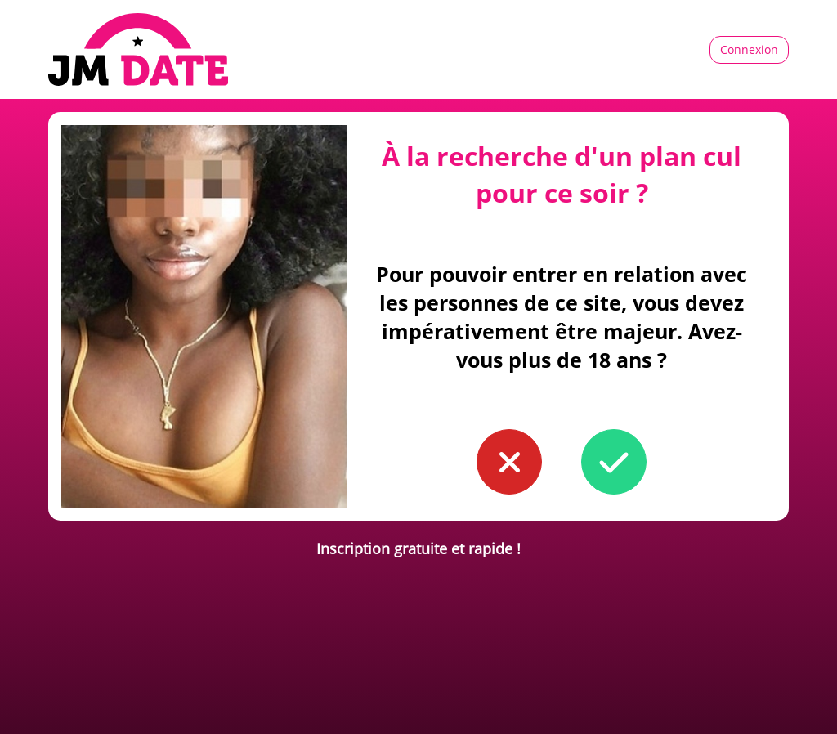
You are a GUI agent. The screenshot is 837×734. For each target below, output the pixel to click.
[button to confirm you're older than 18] (614, 462)
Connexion (749, 49)
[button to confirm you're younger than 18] (509, 462)
